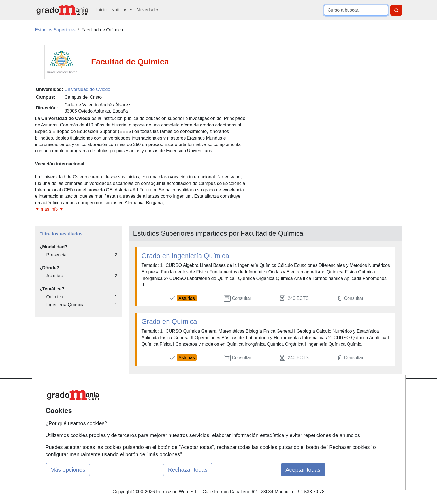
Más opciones (67, 470)
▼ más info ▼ (49, 209)
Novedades (148, 9)
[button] (140, 209)
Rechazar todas (188, 470)
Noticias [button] (120, 9)
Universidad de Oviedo (87, 89)
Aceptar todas (302, 470)
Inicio (101, 9)
